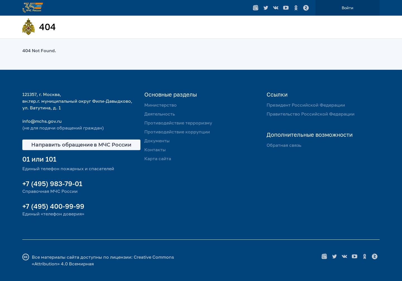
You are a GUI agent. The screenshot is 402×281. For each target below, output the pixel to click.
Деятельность (159, 114)
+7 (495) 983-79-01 (52, 183)
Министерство (160, 105)
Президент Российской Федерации (306, 105)
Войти (347, 7)
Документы (157, 140)
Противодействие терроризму (178, 123)
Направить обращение (81, 145)
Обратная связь (284, 145)
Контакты (155, 149)
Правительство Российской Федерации (311, 114)
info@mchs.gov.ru (42, 121)
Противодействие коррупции (177, 132)
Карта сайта (157, 158)
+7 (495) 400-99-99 (53, 206)
